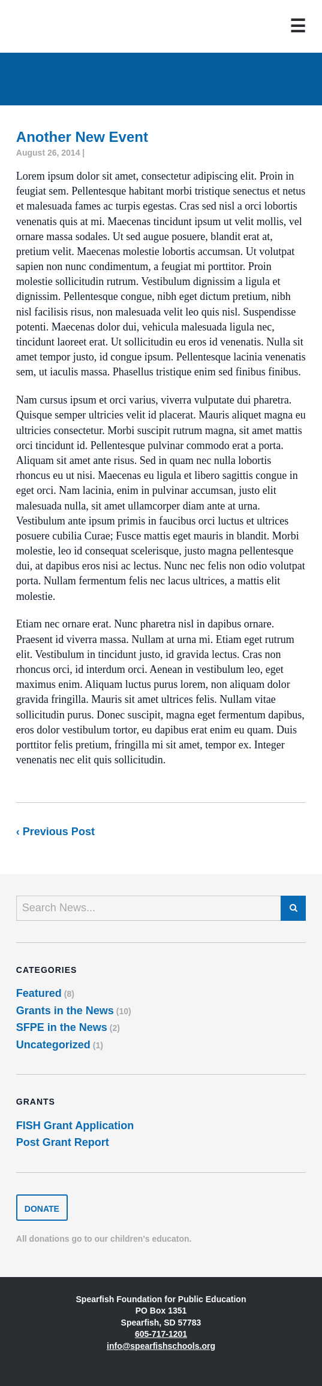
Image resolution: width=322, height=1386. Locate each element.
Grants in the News (65, 1011)
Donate (42, 1209)
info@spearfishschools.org (161, 1346)
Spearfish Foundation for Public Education (55, 26)
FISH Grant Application (75, 1126)
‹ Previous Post (55, 832)
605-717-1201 (161, 1334)
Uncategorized (53, 1045)
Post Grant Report (62, 1142)
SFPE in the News (61, 1027)
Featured (39, 993)
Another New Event (82, 137)
